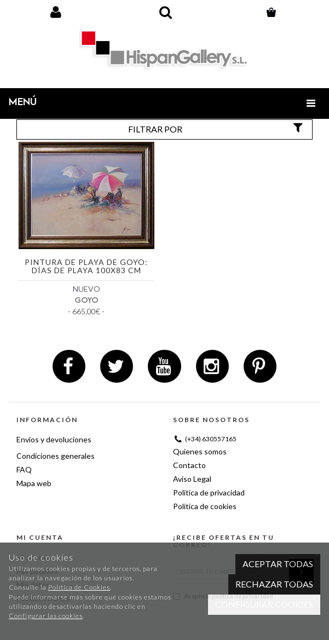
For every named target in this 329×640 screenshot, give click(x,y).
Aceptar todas (278, 563)
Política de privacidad (209, 492)
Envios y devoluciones (53, 439)
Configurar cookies (264, 604)
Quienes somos (200, 451)
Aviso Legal (192, 478)
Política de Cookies (79, 587)
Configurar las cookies (46, 616)
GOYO (86, 300)
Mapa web (33, 483)
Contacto (189, 465)
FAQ (24, 469)
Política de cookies (204, 506)
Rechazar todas (274, 584)
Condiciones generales (55, 455)
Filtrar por (216, 128)
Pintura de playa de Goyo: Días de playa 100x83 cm (86, 266)
